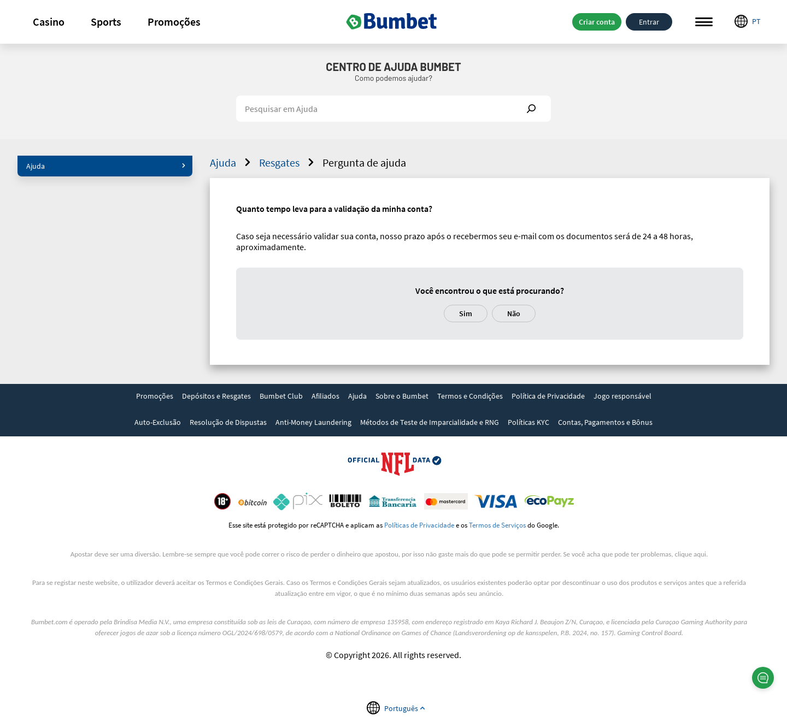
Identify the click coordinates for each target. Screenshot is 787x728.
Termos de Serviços (497, 524)
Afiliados (325, 396)
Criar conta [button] (597, 22)
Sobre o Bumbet (401, 396)
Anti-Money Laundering (313, 422)
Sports (106, 21)
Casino (48, 21)
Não (513, 313)
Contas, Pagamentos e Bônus (605, 422)
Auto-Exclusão (157, 422)
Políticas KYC (528, 422)
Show (531, 108)
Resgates (288, 162)
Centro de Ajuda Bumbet (393, 66)
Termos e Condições (470, 396)
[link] (155, 397)
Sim (465, 313)
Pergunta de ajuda (364, 162)
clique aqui (690, 554)
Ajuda (106, 166)
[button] (49, 22)
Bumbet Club (281, 396)
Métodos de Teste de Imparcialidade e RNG (429, 422)
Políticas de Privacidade (419, 524)
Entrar (649, 22)
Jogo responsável (622, 396)
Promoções (174, 21)
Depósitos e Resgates (216, 396)
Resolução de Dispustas (228, 422)
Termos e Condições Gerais (244, 582)
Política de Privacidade (548, 396)
